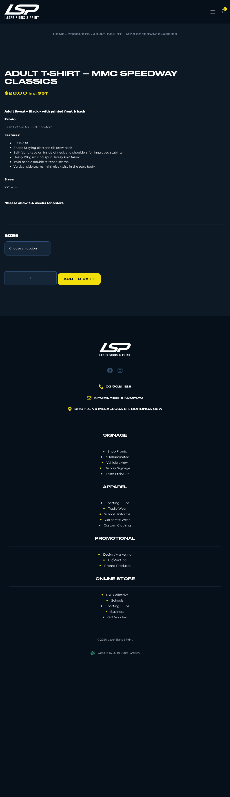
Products (79, 34)
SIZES (11, 370)
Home (58, 34)
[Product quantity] (30, 412)
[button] (213, 11)
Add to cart (81, 411)
